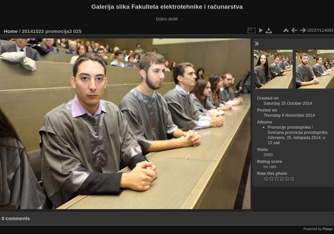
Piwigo (328, 229)
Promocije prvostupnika (289, 127)
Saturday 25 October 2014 (288, 103)
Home (11, 31)
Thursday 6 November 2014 (289, 115)
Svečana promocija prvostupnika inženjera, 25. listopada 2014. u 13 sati (298, 137)
